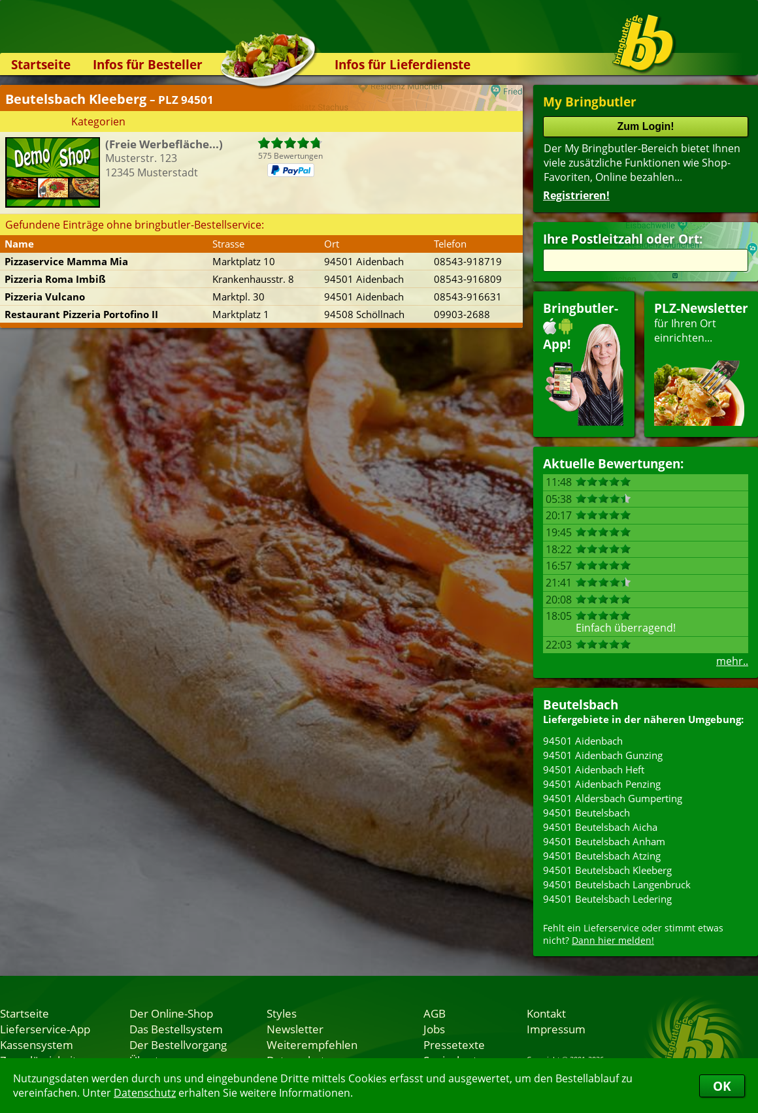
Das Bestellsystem (176, 1029)
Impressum (556, 1029)
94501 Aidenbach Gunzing (603, 755)
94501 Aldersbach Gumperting (612, 798)
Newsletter (295, 1029)
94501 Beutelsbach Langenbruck (617, 884)
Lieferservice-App (45, 1029)
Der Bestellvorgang (178, 1044)
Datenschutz (145, 1093)
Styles (282, 1013)
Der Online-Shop (171, 1013)
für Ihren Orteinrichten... (701, 363)
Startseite (41, 64)
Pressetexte (454, 1044)
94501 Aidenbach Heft (593, 769)
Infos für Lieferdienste (402, 64)
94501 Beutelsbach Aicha (600, 826)
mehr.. (732, 661)
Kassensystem (36, 1044)
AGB (434, 1013)
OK (722, 1086)
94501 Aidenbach (583, 740)
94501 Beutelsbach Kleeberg (607, 870)
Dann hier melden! (613, 940)
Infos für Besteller (148, 64)
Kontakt (546, 1013)
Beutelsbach (580, 704)
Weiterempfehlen (312, 1044)
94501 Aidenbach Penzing (602, 783)
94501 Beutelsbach (586, 812)
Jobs (434, 1029)
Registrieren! (576, 195)
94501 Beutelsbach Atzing (602, 855)
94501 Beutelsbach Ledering (607, 898)
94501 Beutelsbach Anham (604, 841)
